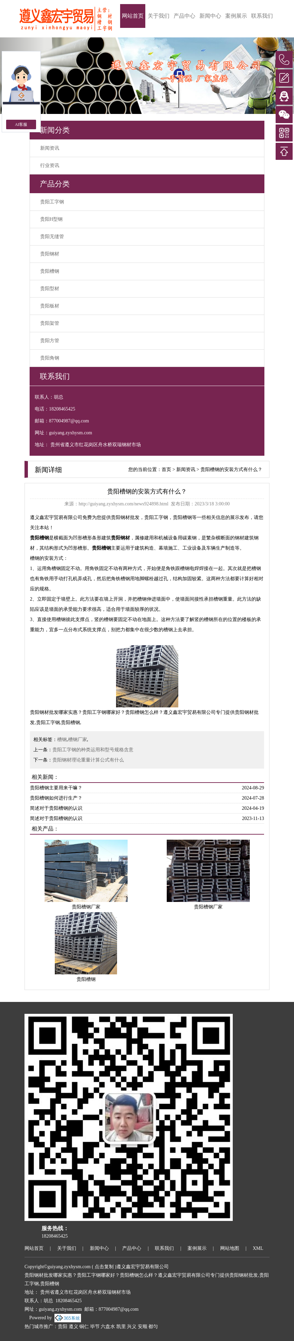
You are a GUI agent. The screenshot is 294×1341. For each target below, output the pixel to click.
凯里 (121, 1326)
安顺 (142, 1326)
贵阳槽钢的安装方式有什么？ (231, 469)
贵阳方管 (49, 340)
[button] (272, 75)
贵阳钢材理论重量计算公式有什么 (88, 759)
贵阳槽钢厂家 (86, 906)
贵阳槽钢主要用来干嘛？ (56, 787)
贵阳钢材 (49, 253)
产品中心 (184, 16)
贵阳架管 (49, 323)
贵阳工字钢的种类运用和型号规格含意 (92, 749)
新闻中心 (210, 16)
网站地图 (229, 1248)
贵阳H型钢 (51, 219)
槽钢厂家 (77, 739)
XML (258, 1248)
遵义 (73, 1326)
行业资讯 (49, 165)
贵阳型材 (49, 288)
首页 (166, 469)
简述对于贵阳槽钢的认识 (56, 808)
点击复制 (104, 1266)
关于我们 (158, 16)
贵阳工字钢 (52, 201)
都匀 (153, 1326)
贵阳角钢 (49, 358)
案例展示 (236, 16)
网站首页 (133, 16)
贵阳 (62, 1326)
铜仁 (84, 1326)
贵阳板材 (49, 305)
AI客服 (21, 124)
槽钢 (62, 739)
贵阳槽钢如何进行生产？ (56, 798)
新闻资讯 (49, 148)
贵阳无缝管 (52, 236)
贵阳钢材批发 (125, 517)
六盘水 (108, 1326)
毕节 (95, 1326)
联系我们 (262, 16)
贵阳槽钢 (49, 271)
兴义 (131, 1326)
